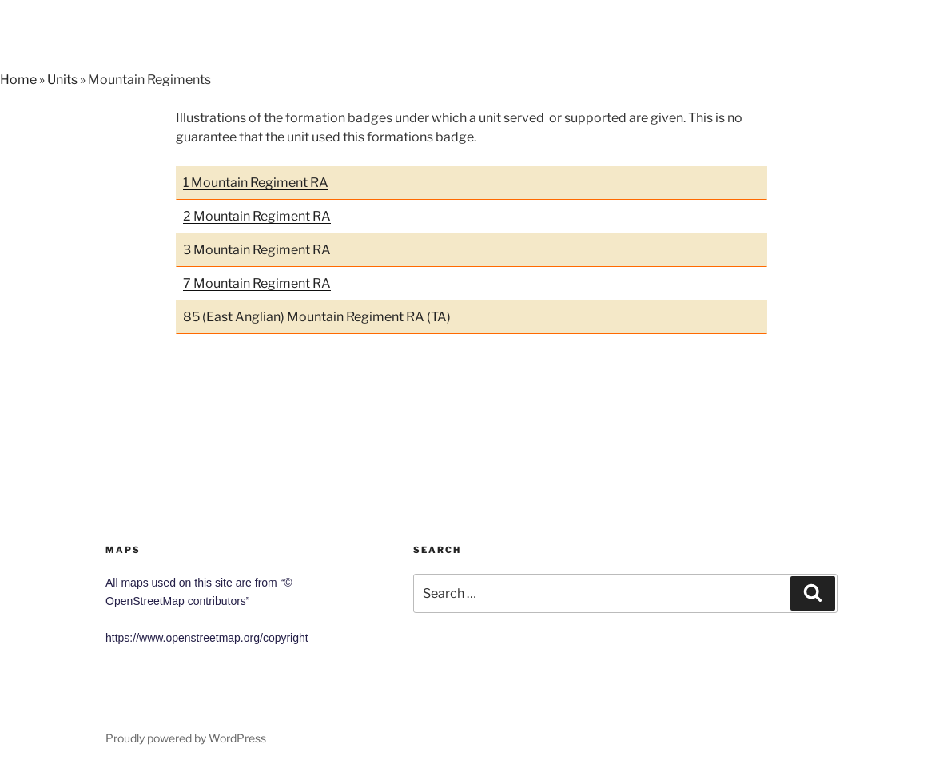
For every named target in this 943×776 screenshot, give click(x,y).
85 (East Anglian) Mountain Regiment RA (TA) (317, 316)
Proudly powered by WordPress (185, 738)
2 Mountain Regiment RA (257, 216)
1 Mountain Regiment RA (255, 182)
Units (62, 79)
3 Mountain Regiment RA (257, 249)
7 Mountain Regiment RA (257, 283)
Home (18, 79)
